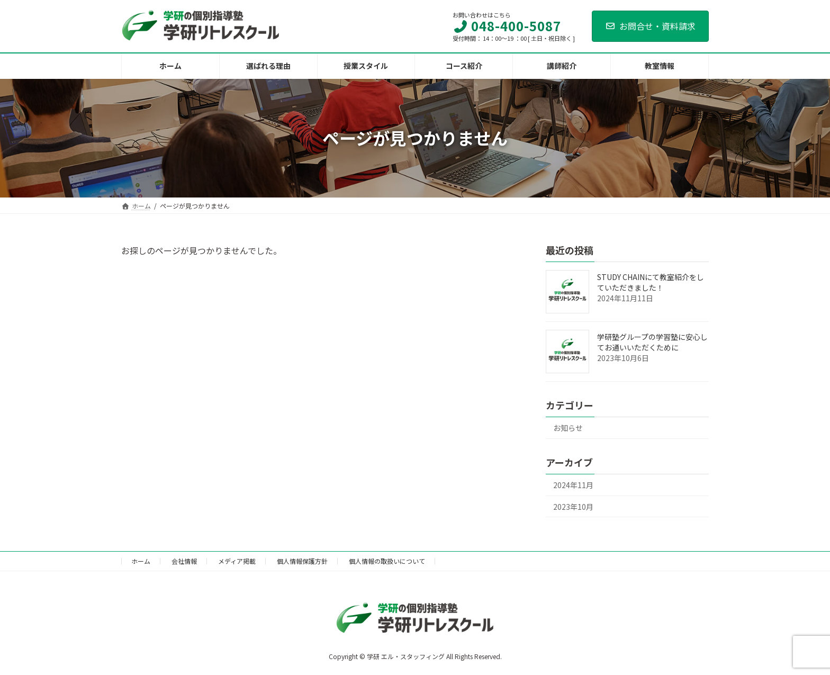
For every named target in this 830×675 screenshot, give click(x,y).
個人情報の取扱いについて (387, 560)
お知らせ (568, 427)
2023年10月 (573, 506)
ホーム (140, 560)
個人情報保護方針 (302, 560)
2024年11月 (573, 485)
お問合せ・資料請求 (650, 26)
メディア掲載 (237, 560)
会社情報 (184, 560)
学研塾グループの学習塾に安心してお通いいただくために (652, 342)
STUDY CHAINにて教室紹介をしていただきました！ (650, 282)
